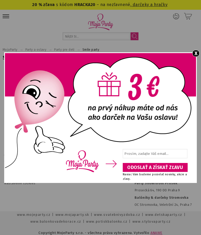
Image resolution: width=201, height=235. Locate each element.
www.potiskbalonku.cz (106, 221)
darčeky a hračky (149, 4)
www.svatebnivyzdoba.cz (117, 215)
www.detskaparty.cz (163, 215)
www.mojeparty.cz (34, 215)
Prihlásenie (176, 16)
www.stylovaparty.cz (151, 221)
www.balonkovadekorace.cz (55, 221)
